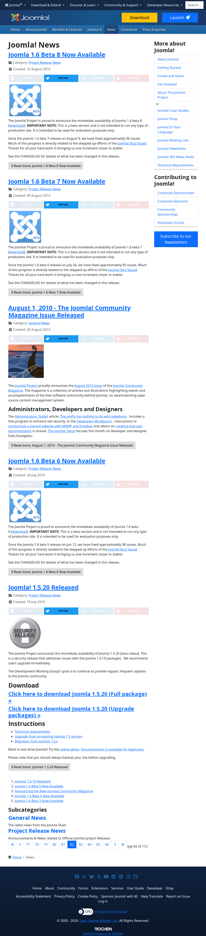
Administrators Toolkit (31, 416)
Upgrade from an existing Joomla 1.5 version (48, 736)
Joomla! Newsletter (172, 148)
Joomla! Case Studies (173, 110)
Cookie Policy (88, 896)
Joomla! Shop (167, 119)
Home (15, 29)
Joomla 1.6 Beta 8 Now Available (56, 54)
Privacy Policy (64, 896)
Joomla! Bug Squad (131, 143)
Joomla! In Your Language (169, 129)
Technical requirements (32, 731)
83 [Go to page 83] (80, 844)
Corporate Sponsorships (176, 193)
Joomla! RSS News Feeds (176, 157)
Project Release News (45, 62)
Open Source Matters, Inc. (98, 920)
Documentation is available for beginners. (112, 749)
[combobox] (194, 5)
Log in (103, 901)
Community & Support (121, 5)
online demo (69, 749)
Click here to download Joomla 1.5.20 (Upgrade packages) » (71, 712)
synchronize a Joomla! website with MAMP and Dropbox (50, 426)
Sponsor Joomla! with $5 (119, 896)
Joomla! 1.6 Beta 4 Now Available (39, 796)
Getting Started (169, 67)
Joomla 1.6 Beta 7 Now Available (56, 181)
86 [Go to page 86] (107, 844)
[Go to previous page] (20, 844)
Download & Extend (46, 5)
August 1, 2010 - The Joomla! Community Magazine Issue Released (69, 311)
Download (139, 17)
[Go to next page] (115, 844)
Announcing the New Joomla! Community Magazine (54, 791)
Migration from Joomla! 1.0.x (36, 741)
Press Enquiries (154, 29)
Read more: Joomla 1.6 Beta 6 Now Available (46, 572)
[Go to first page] (12, 844)
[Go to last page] (122, 844)
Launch (180, 17)
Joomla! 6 (94, 29)
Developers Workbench (94, 421)
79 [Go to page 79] (45, 844)
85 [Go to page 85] (98, 844)
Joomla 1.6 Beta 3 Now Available (39, 801)
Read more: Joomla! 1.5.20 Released (39, 767)
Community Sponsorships (168, 212)
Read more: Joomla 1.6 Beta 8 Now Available (46, 166)
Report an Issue (178, 896)
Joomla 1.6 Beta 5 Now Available (39, 786)
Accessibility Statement (33, 896)
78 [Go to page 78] (37, 844)
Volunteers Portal (171, 222)
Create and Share (171, 76)
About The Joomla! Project (172, 95)
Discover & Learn (83, 5)
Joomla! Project (25, 385)
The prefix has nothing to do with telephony (93, 416)
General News (39, 323)
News (111, 29)
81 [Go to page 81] (63, 844)
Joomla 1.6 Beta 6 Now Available (56, 461)
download (16, 125)
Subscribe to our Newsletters (175, 239)
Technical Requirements (176, 165)
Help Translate (152, 896)
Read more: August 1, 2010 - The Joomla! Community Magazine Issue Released (72, 445)
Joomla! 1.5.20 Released (43, 587)
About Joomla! (36, 29)
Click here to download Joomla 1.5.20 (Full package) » (77, 697)
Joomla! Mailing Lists (173, 140)
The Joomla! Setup (61, 431)
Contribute (129, 29)
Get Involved (167, 84)
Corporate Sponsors (173, 201)
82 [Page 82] (72, 844)
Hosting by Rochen (103, 933)
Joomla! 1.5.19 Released (33, 781)
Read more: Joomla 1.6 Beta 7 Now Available (46, 292)
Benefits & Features (67, 29)
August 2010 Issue (88, 385)
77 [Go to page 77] (28, 844)
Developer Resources (163, 5)
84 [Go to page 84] (89, 844)
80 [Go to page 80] (54, 844)
